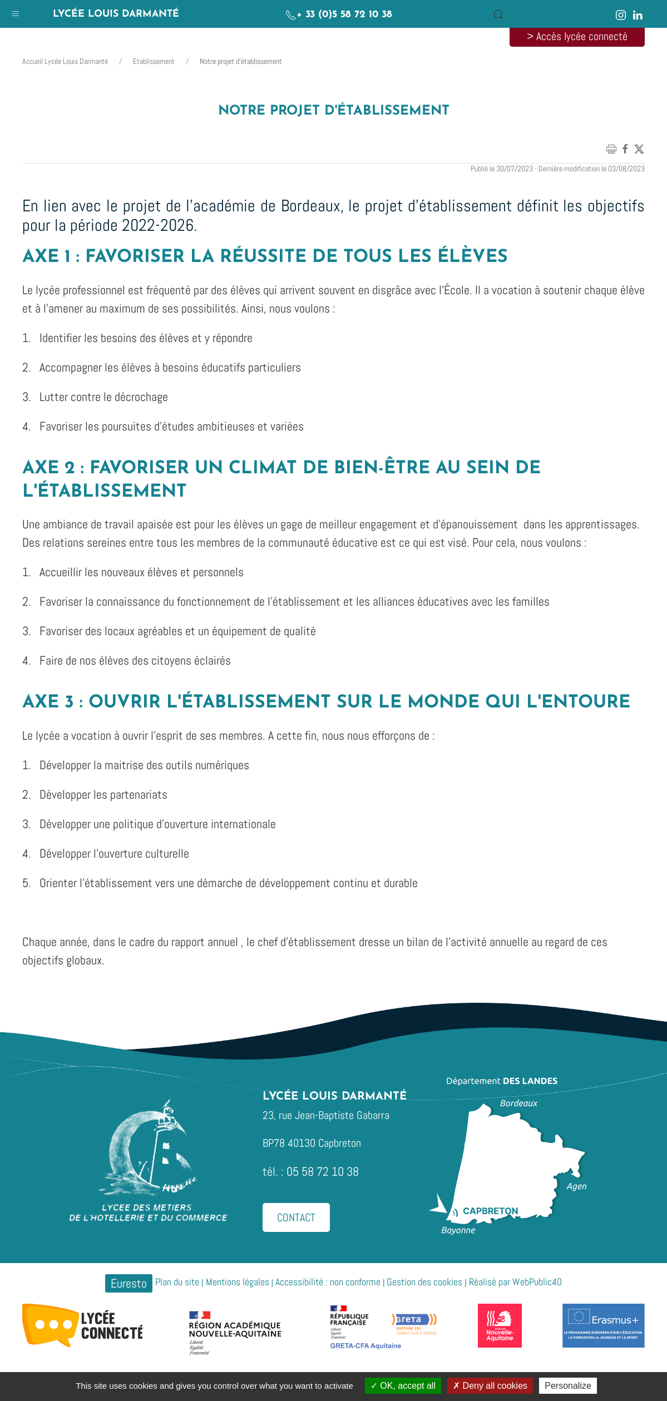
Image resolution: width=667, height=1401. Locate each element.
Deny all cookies (490, 1385)
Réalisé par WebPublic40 (515, 1281)
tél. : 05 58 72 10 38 (311, 1171)
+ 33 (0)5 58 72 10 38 (338, 14)
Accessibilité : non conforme (328, 1281)
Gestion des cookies (424, 1281)
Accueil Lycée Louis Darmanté (65, 61)
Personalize (568, 1385)
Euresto (129, 1283)
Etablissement (154, 61)
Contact (296, 1217)
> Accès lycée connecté (577, 36)
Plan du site (177, 1281)
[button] (15, 11)
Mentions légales (237, 1281)
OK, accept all (403, 1385)
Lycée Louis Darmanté (116, 14)
